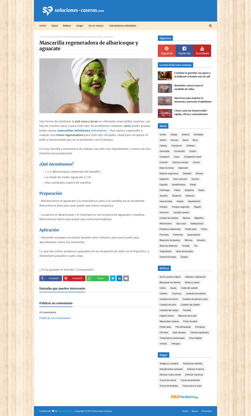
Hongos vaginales (180, 207)
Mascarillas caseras (169, 321)
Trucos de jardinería (190, 380)
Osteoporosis (196, 223)
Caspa (173, 288)
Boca (195, 140)
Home (185, 411)
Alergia (174, 134)
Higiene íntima (167, 316)
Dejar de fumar (167, 168)
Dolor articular (180, 179)
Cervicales (164, 151)
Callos (163, 288)
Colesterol (164, 157)
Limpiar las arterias (169, 218)
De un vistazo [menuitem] (96, 25)
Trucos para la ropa (191, 386)
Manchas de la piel (187, 316)
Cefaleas (190, 145)
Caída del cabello (189, 288)
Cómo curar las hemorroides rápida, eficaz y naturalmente (191, 112)
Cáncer (196, 162)
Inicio (42, 37)
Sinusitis (201, 240)
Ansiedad (198, 134)
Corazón (164, 162)
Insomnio (164, 212)
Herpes (180, 201)
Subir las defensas (168, 246)
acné (127, 126)
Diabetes (187, 173)
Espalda (164, 184)
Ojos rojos (181, 223)
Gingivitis (176, 196)
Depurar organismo (169, 173)
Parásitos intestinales (170, 229)
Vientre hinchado (168, 257)
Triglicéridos (165, 251)
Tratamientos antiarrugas (172, 338)
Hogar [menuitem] (79, 25)
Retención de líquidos (170, 240)
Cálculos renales (180, 162)
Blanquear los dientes (170, 282)
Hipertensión (194, 201)
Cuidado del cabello (190, 304)
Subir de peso (179, 332)
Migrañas (199, 218)
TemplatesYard (65, 411)
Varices (163, 343)
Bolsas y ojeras (192, 282)
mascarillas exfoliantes (73, 130)
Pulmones (178, 234)
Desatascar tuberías (192, 363)
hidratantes (99, 130)
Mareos (186, 218)
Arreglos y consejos (169, 363)
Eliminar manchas (194, 374)
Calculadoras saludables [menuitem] (122, 25)
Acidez (163, 134)
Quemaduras (193, 234)
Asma (185, 140)
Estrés (193, 184)
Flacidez (187, 310)
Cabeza (163, 145)
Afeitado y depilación (195, 277)
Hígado (197, 207)
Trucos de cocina (168, 380)
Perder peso (191, 229)
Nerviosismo (166, 223)
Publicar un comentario (55, 318)
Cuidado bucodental (196, 293)
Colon (177, 157)
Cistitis (192, 151)
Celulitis (163, 293)
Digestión (164, 179)
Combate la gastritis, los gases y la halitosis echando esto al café (192, 74)
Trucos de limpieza (169, 386)
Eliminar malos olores (170, 374)
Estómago (165, 190)
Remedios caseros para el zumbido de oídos (188, 87)
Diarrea (199, 173)
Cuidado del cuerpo (169, 310)
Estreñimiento (178, 184)
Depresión (183, 168)
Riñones (188, 240)
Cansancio (176, 145)
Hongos (163, 207)
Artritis (163, 140)
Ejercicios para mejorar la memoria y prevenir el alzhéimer (193, 100)
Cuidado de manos (169, 299)
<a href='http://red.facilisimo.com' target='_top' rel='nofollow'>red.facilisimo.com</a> (184, 397)
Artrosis (174, 140)
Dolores (195, 179)
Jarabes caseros (181, 212)
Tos (195, 246)
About (195, 411)
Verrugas (175, 343)
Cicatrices (176, 293)
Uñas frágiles (195, 338)
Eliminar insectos (195, 369)
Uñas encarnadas (184, 251)
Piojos (204, 229)
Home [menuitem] (42, 25)
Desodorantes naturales (171, 369)
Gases (201, 190)
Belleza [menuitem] (67, 25)
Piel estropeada (53, 37)
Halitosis (190, 196)
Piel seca (164, 332)
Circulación (179, 151)
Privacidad (206, 411)
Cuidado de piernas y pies (195, 299)
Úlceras (184, 257)
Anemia (185, 134)
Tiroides (186, 246)
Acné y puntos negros (170, 277)
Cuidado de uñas (168, 304)
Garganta (189, 190)
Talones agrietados (199, 332)
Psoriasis (164, 234)
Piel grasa (200, 327)
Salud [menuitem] (54, 25)
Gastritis (164, 196)
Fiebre (177, 190)
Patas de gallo (190, 321)
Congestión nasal (192, 157)
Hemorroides (166, 201)
